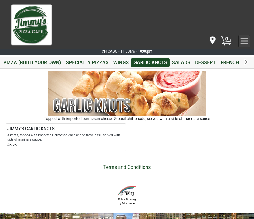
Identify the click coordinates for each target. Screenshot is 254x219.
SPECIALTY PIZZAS (87, 62)
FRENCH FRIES (237, 62)
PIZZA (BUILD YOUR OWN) (32, 62)
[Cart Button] (226, 41)
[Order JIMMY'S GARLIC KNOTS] (66, 137)
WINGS (121, 62)
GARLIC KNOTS (150, 62)
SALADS (181, 62)
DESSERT (205, 62)
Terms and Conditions (127, 167)
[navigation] (212, 41)
